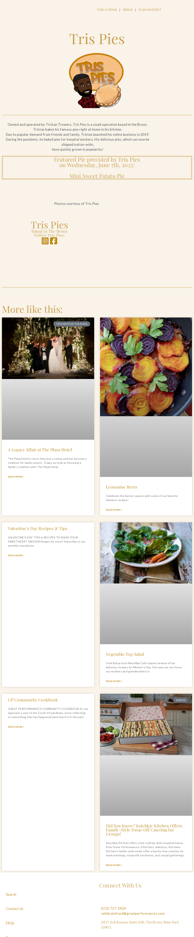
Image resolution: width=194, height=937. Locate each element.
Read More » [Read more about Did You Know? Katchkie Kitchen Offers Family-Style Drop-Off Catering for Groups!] (114, 865)
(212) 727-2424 (113, 908)
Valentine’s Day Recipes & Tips (37, 528)
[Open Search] (171, 10)
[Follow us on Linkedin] (140, 899)
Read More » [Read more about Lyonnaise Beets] (114, 509)
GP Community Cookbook (33, 699)
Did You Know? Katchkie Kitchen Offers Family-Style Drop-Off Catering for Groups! (144, 830)
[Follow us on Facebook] (103, 899)
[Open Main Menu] (186, 10)
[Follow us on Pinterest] (128, 899)
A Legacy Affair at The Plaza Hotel (40, 449)
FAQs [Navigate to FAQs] (10, 923)
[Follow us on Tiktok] (153, 899)
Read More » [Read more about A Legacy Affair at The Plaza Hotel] (16, 476)
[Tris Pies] (144, 241)
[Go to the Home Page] (33, 10)
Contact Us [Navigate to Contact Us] (15, 909)
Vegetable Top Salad (125, 654)
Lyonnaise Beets (121, 486)
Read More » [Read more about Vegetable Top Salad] (114, 681)
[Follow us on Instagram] (115, 899)
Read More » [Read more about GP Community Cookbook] (16, 726)
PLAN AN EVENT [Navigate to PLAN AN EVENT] (150, 9)
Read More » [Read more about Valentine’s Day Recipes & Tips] (16, 555)
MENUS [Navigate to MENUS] (128, 9)
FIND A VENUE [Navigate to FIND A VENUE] (107, 9)
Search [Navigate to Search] (11, 894)
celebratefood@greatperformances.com (133, 913)
